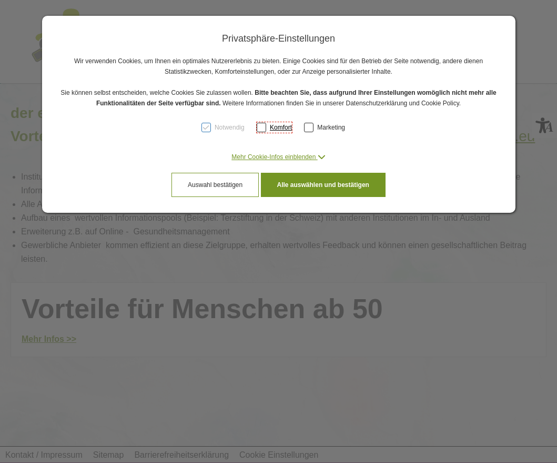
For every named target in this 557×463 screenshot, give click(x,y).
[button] (278, 157)
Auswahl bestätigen (215, 185)
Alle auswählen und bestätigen (323, 185)
